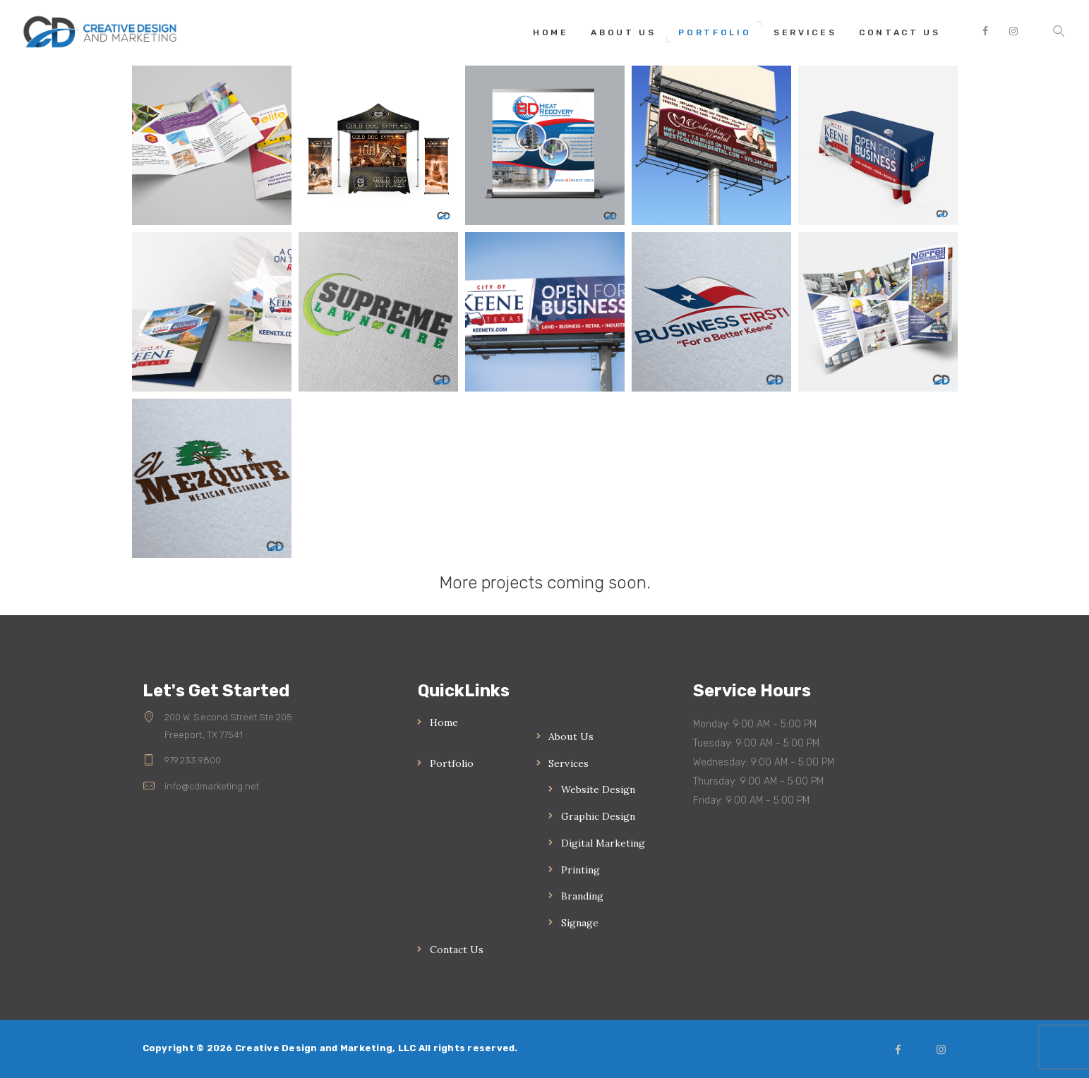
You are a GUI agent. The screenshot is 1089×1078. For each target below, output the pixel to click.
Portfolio (452, 763)
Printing (580, 870)
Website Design (598, 789)
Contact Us (456, 949)
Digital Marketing (603, 843)
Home (444, 722)
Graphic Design (598, 816)
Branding (582, 896)
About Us (570, 736)
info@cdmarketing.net (211, 786)
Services (568, 763)
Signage (579, 922)
